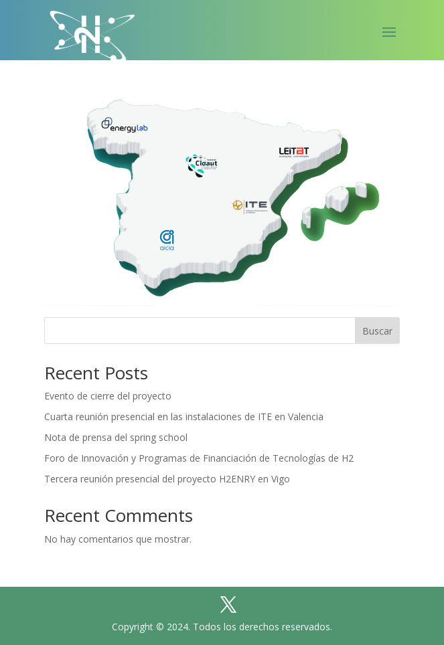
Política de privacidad (300, 571)
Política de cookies (174, 571)
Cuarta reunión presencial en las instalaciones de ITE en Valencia (183, 416)
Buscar (377, 331)
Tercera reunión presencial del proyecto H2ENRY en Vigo (167, 478)
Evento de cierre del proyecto (107, 395)
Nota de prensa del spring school (116, 437)
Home (89, 571)
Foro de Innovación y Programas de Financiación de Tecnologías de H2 (199, 458)
